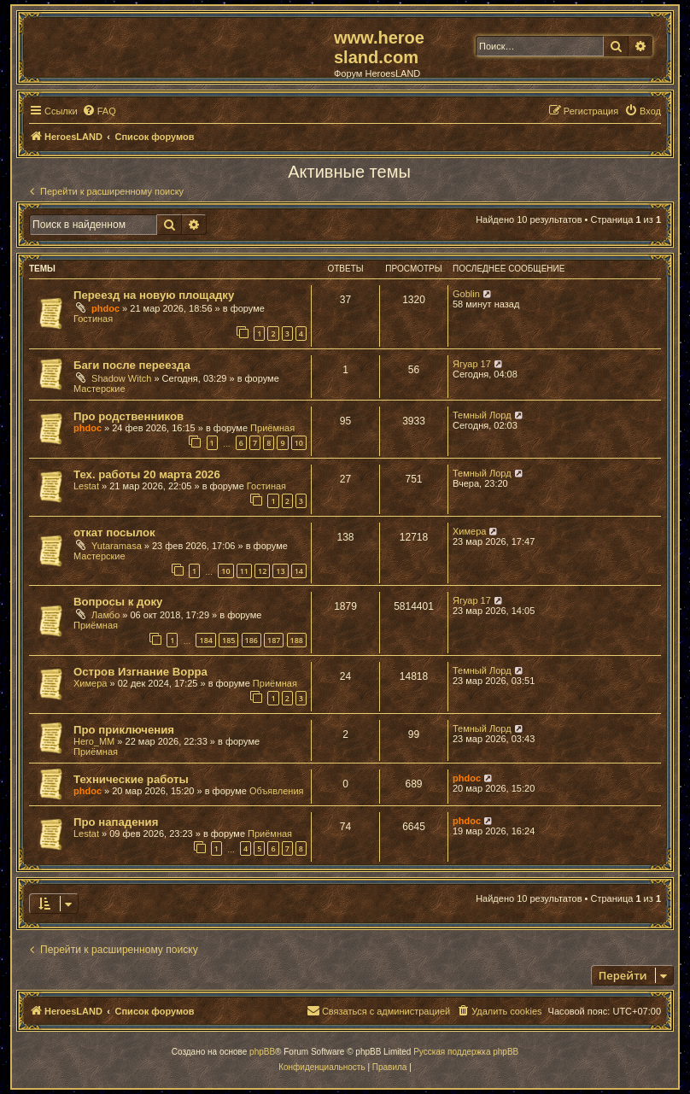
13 (280, 570)
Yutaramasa (116, 546)
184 (205, 640)
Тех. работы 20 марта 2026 (146, 474)
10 (299, 442)
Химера (469, 531)
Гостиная (93, 318)
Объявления (276, 791)
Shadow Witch (121, 378)
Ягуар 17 (472, 364)
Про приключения (123, 729)
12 (262, 570)
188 (296, 640)
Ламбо (105, 615)
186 (251, 640)
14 (299, 570)
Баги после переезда (131, 365)
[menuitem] (99, 111)
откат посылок (114, 532)
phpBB (262, 1051)
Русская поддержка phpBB (465, 1051)
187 (273, 640)
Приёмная (272, 428)
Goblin (466, 294)
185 (228, 640)
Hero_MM (93, 741)
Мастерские (99, 388)
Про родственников (128, 416)
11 (244, 570)
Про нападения (115, 822)
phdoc (105, 308)
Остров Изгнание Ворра (140, 671)
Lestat (86, 486)
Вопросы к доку (117, 601)
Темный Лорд (482, 415)
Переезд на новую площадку (153, 295)
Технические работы (131, 779)
